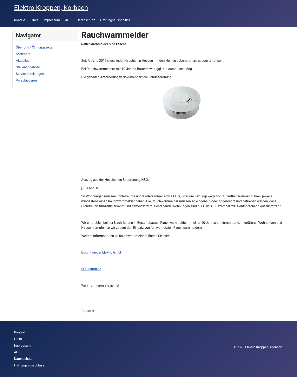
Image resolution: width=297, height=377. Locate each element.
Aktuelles (22, 61)
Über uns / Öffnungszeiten (35, 47)
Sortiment (23, 54)
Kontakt (19, 20)
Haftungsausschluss (115, 20)
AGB (68, 20)
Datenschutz (86, 20)
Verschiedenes (27, 80)
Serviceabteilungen (30, 74)
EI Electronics (91, 269)
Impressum (51, 20)
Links (34, 20)
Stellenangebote (28, 67)
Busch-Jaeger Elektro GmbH (102, 252)
